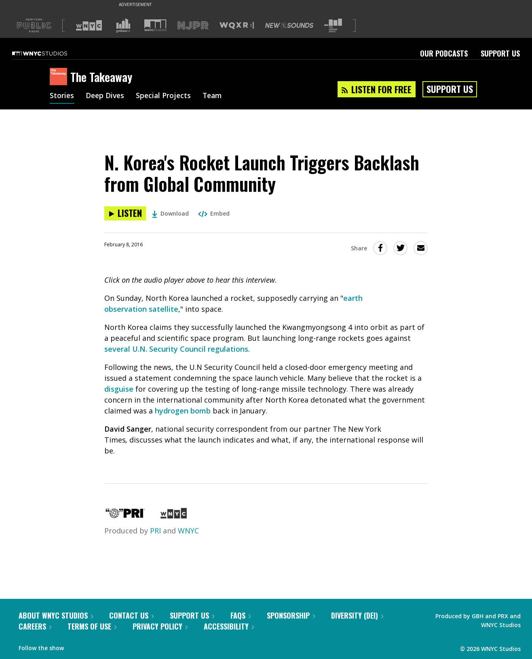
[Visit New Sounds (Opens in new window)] (289, 25)
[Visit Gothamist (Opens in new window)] (123, 25)
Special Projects (166, 96)
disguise (118, 389)
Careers (35, 626)
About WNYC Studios (56, 615)
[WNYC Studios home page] (49, 53)
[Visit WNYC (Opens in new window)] (89, 25)
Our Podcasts (444, 53)
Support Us (500, 53)
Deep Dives (106, 96)
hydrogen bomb (183, 411)
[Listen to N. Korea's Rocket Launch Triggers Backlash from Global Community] (125, 213)
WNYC (188, 530)
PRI (155, 530)
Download (170, 213)
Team (216, 96)
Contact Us (131, 615)
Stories (62, 96)
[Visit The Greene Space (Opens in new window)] (333, 26)
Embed (214, 213)
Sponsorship (291, 615)
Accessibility (229, 626)
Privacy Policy (160, 626)
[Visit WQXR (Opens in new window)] (237, 25)
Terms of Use (92, 626)
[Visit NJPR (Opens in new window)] (193, 25)
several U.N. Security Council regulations (176, 349)
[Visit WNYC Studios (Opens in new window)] (155, 25)
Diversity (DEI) (357, 615)
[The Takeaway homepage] (60, 77)
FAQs (240, 615)
